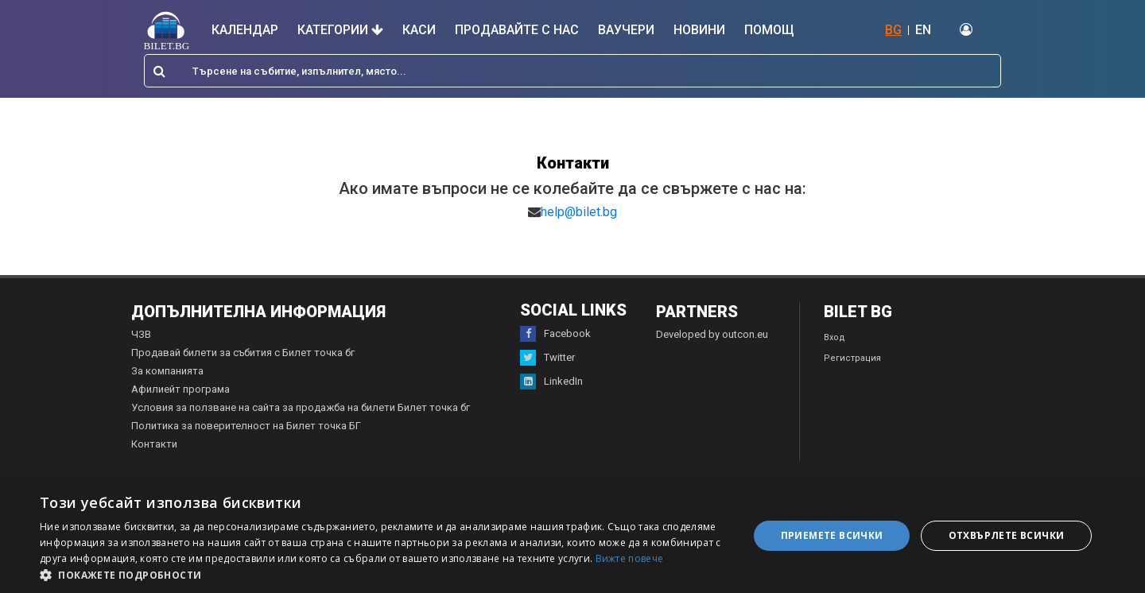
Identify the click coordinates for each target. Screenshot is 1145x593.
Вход (834, 337)
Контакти (154, 444)
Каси (419, 29)
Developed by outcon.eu (712, 334)
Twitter (547, 358)
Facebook (555, 334)
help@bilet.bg (579, 211)
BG (893, 29)
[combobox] (572, 70)
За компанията (167, 371)
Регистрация (852, 358)
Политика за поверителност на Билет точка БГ (246, 426)
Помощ (769, 29)
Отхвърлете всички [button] (1007, 535)
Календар (245, 29)
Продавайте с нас (517, 29)
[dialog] (572, 536)
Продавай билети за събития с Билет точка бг (243, 352)
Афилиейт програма (180, 389)
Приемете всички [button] (832, 535)
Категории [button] (340, 29)
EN (923, 29)
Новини (699, 29)
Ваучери (626, 29)
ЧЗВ (141, 334)
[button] (384, 574)
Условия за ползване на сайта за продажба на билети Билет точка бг (300, 407)
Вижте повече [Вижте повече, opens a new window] (630, 558)
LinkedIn (551, 382)
